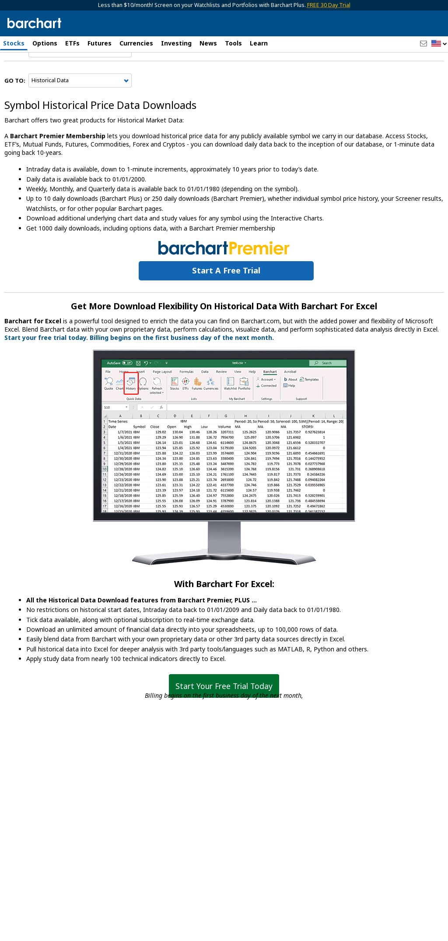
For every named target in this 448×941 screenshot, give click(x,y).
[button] (439, 43)
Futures (100, 43)
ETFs (72, 43)
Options (44, 43)
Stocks (13, 43)
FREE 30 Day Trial (328, 5)
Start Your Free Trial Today (224, 710)
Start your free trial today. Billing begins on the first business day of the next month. (139, 362)
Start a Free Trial (226, 295)
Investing (176, 43)
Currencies (136, 43)
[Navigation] (80, 75)
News (208, 43)
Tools (233, 43)
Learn (259, 43)
